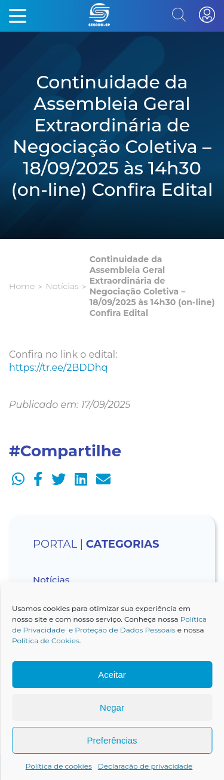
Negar (112, 707)
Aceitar (112, 675)
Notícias (61, 286)
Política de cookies (59, 765)
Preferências (112, 740)
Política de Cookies (45, 640)
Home (22, 286)
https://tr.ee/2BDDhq (58, 367)
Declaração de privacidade (145, 765)
